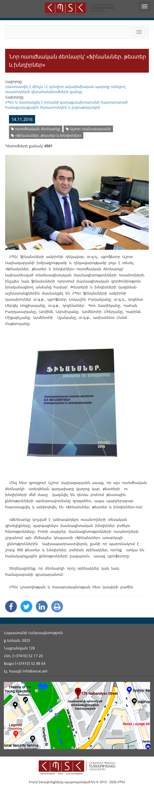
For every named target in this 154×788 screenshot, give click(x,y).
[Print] (57, 606)
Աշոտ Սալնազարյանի (88, 128)
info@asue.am (35, 671)
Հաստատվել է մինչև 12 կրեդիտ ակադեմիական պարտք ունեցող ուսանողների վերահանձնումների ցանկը (65, 89)
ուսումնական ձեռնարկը (35, 128)
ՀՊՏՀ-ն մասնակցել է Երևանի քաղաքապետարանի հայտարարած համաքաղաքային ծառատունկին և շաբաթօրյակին (66, 105)
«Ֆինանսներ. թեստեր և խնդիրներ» (46, 135)
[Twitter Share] (26, 606)
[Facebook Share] (11, 606)
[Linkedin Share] (42, 606)
